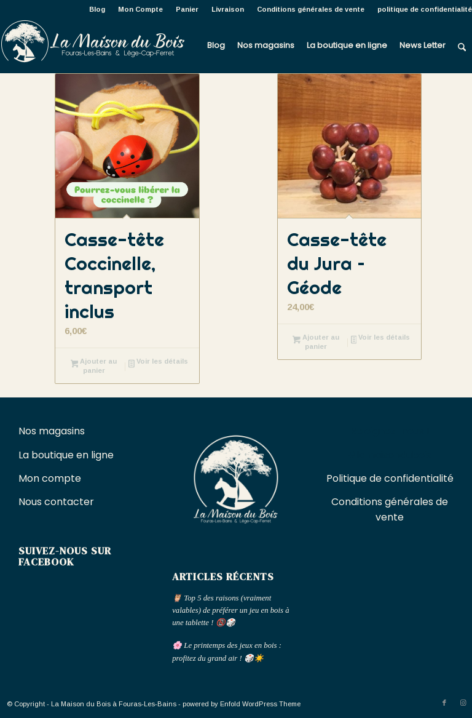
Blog (97, 9)
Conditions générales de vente (310, 9)
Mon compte (49, 478)
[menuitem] (97, 9)
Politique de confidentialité (390, 478)
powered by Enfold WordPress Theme (242, 704)
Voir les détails (158, 362)
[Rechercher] (462, 45)
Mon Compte (140, 9)
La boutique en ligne (67, 455)
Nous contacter (57, 502)
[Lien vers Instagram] (463, 702)
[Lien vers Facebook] (444, 702)
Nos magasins (51, 431)
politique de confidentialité (424, 9)
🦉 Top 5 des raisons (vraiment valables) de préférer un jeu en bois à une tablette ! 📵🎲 (230, 610)
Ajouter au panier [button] (94, 365)
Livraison (227, 9)
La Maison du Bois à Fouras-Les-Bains (113, 704)
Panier (187, 9)
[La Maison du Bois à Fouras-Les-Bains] (92, 45)
